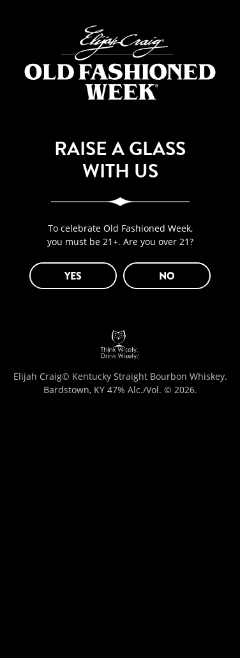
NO (167, 276)
